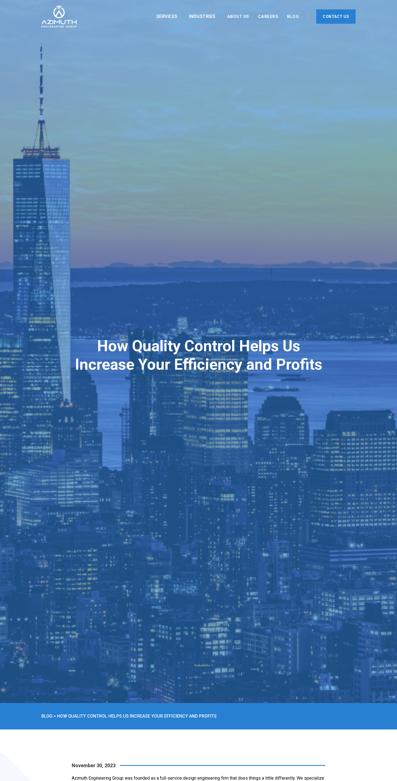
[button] (168, 16)
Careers (268, 16)
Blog (293, 16)
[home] (59, 17)
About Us (238, 16)
